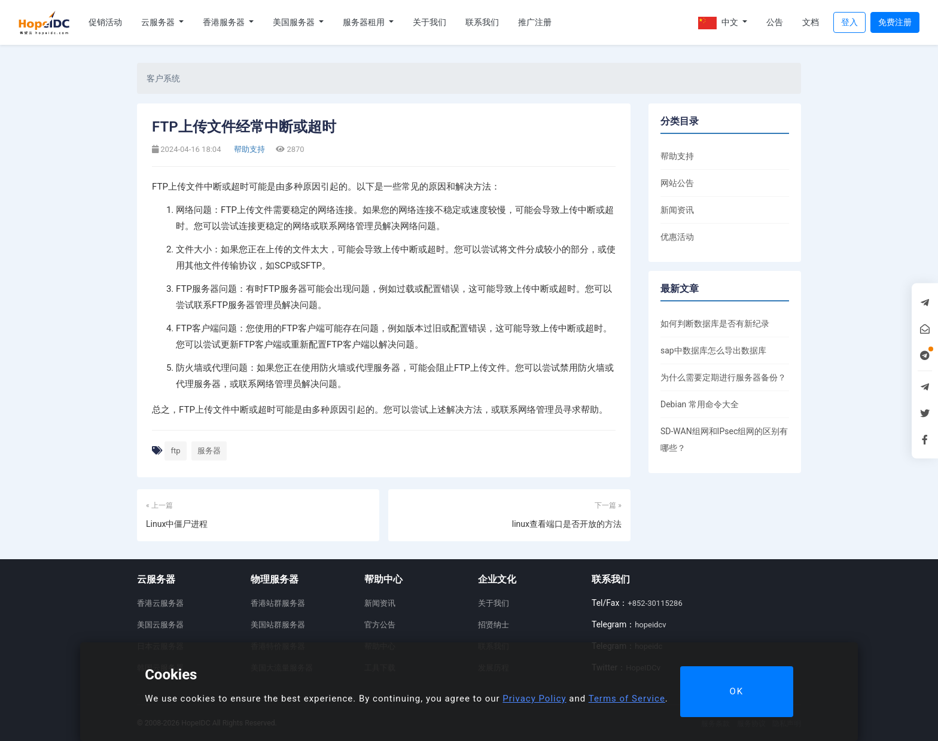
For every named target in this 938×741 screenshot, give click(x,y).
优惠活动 (677, 237)
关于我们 (429, 22)
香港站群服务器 (278, 603)
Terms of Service (627, 698)
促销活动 (105, 22)
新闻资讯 (677, 210)
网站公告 (677, 183)
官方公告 (379, 624)
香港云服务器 (160, 603)
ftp (175, 450)
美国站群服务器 (278, 624)
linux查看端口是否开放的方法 (567, 524)
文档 (810, 22)
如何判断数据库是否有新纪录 (714, 323)
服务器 (209, 450)
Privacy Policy (534, 698)
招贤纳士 (493, 624)
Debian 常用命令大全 (699, 404)
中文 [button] (719, 23)
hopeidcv (650, 624)
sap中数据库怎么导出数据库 (713, 350)
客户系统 (163, 78)
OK (736, 691)
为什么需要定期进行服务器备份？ (723, 377)
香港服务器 (224, 22)
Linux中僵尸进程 (177, 524)
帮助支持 (248, 149)
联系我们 (482, 22)
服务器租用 (364, 22)
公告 (774, 22)
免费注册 (895, 22)
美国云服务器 (160, 624)
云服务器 (158, 22)
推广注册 (535, 22)
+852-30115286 (655, 603)
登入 (849, 22)
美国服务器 (294, 22)
